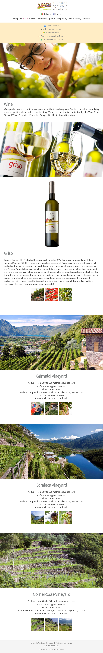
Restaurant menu (53, 29)
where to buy (75, 18)
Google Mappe (52, 32)
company (17, 18)
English (58, 14)
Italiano (47, 14)
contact (86, 18)
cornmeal (42, 18)
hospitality (62, 18)
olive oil (33, 18)
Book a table (53, 25)
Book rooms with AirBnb (52, 36)
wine (25, 18)
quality (52, 18)
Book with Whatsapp (53, 39)
